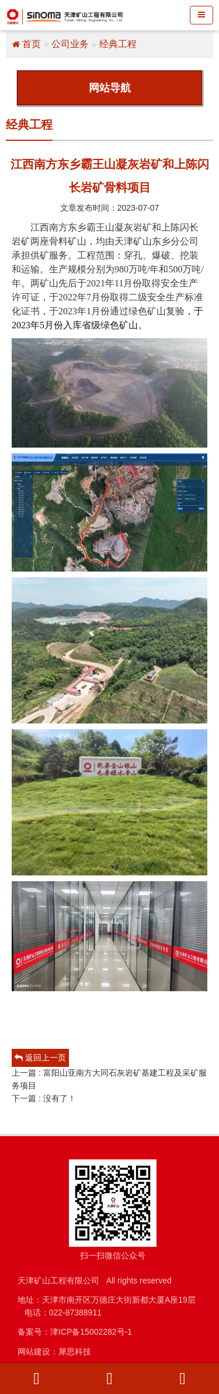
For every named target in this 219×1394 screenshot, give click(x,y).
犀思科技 (74, 1351)
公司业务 (70, 44)
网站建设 (34, 1351)
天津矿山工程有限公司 (58, 1280)
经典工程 (118, 44)
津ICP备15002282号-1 (91, 1331)
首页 (31, 44)
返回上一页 (40, 1057)
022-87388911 (75, 1312)
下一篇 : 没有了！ (44, 1098)
